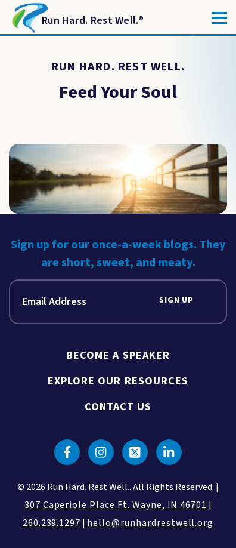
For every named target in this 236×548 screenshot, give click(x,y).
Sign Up (176, 300)
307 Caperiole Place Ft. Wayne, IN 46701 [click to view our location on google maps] (115, 505)
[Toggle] (219, 18)
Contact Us (118, 406)
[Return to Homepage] (76, 18)
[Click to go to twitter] (135, 452)
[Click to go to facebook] (67, 452)
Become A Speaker (118, 355)
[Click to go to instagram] (101, 452)
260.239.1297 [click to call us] (52, 522)
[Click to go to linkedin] (169, 452)
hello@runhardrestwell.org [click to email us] (150, 522)
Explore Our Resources (118, 381)
